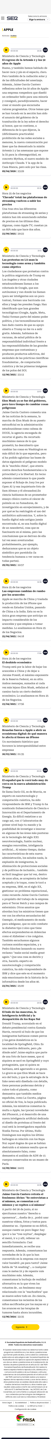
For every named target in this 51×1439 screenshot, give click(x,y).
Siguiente (20, 1327)
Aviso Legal (7, 1403)
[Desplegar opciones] (45, 49)
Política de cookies (16, 1406)
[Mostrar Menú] (2, 18)
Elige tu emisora (37, 19)
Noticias (5, 36)
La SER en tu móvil (34, 1406)
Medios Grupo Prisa (25, 1424)
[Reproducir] (6, 50)
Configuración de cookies (25, 1409)
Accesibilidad (21, 1403)
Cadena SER (12, 18)
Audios (13, 36)
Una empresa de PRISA (25, 1418)
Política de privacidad (39, 1403)
